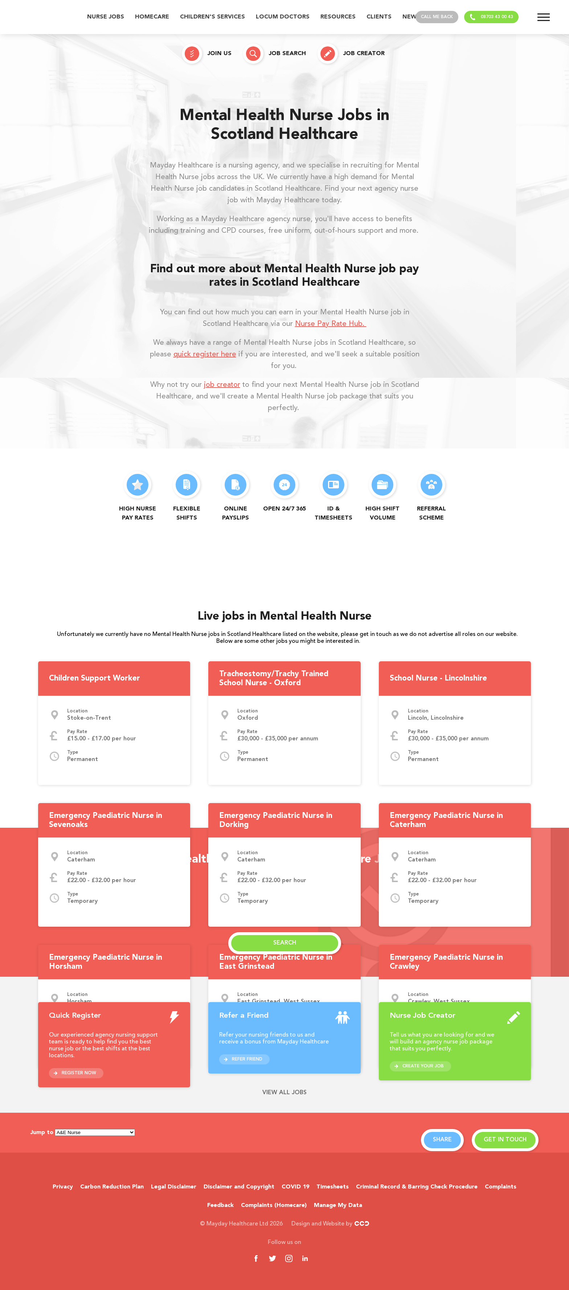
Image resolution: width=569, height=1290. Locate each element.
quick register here (204, 354)
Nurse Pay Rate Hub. (331, 324)
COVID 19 (295, 1187)
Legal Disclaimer (173, 1187)
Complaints (500, 1187)
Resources (338, 17)
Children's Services (212, 17)
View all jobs (284, 1093)
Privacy (63, 1187)
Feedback (220, 1205)
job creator (222, 385)
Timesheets (332, 1187)
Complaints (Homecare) (274, 1205)
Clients (379, 17)
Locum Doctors (283, 17)
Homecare (152, 17)
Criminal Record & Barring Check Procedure (417, 1187)
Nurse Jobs (105, 17)
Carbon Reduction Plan (112, 1187)
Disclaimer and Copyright (239, 1187)
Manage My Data (338, 1205)
